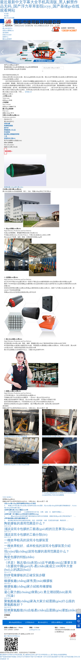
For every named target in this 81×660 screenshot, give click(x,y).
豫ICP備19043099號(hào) (12, 636)
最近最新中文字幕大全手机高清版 (62, 657)
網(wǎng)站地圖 (9, 18)
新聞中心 (5, 37)
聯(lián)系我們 (7, 39)
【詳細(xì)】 (28, 92)
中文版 (6, 13)
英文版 (6, 16)
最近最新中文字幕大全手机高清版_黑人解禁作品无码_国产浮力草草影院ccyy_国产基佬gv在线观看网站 (33, 654)
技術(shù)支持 (7, 35)
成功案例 (5, 32)
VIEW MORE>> (8, 497)
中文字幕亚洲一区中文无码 (42, 657)
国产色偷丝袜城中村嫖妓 (8, 657)
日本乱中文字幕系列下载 (25, 657)
